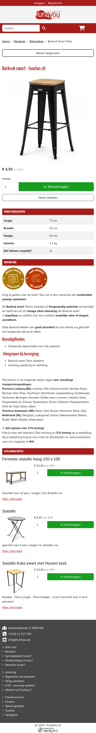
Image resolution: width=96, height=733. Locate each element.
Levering (10, 672)
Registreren (55, 3)
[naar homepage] (48, 14)
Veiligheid (11, 715)
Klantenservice (14, 697)
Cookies (10, 710)
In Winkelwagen (56, 186)
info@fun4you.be (19, 640)
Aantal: (6, 178)
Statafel (9, 511)
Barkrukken (37, 41)
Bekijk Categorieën (48, 53)
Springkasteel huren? (18, 656)
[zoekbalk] (21, 28)
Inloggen (39, 3)
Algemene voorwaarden (20, 676)
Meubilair (20, 41)
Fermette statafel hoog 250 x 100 (31, 458)
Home (6, 41)
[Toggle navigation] (91, 28)
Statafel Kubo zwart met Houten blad (34, 563)
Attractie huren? (15, 665)
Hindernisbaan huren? (19, 660)
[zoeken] (44, 28)
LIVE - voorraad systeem (20, 685)
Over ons (10, 647)
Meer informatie (12, 499)
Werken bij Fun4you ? (18, 690)
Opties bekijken (48, 197)
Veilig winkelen (14, 681)
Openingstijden (14, 706)
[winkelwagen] (82, 28)
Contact (10, 701)
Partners (10, 651)
